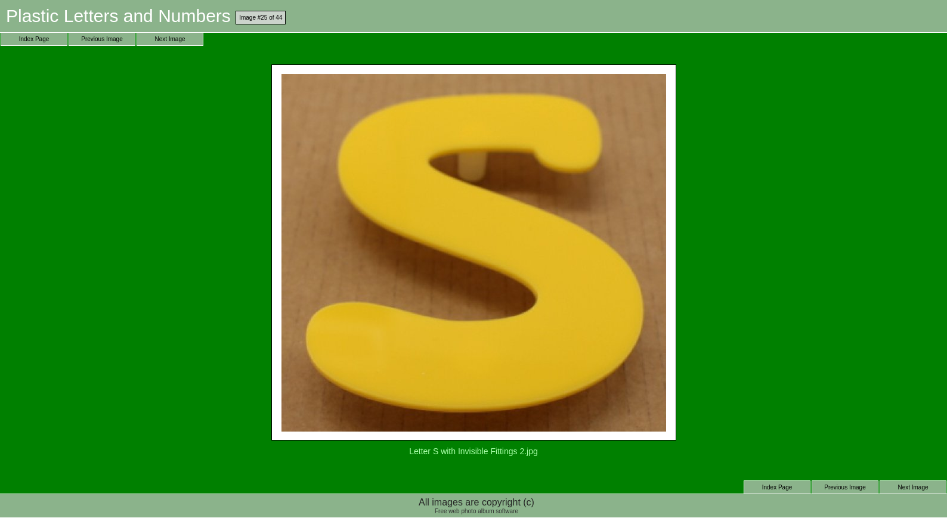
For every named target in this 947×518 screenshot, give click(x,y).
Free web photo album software (476, 511)
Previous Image (101, 39)
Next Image (169, 39)
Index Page (34, 39)
